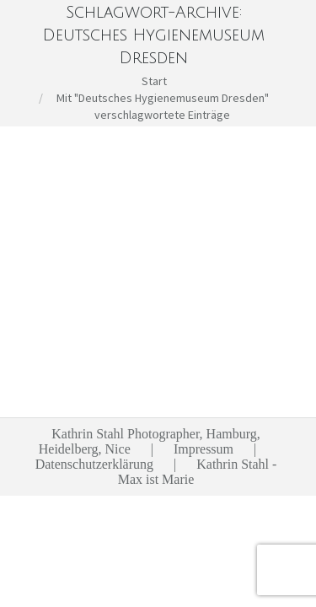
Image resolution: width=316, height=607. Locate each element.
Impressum (203, 449)
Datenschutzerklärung (94, 464)
